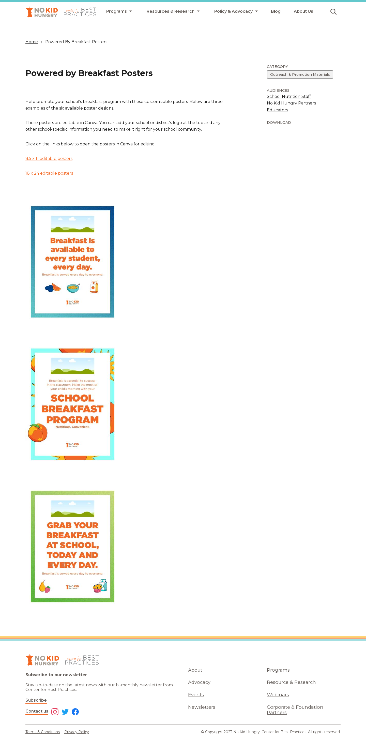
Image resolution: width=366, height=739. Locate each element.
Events (196, 695)
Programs (278, 670)
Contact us (36, 711)
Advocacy (199, 682)
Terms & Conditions (42, 732)
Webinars (278, 695)
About (195, 670)
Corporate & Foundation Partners (295, 709)
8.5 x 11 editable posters (48, 158)
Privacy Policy (76, 732)
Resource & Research (291, 682)
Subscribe (36, 700)
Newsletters (201, 707)
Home (31, 41)
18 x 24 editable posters (49, 173)
